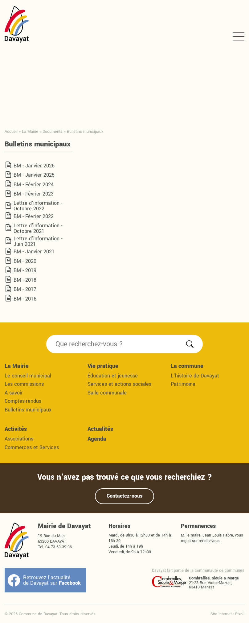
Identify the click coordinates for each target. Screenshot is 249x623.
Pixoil (239, 614)
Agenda (97, 439)
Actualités (100, 429)
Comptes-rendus (23, 401)
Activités (16, 429)
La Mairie (30, 131)
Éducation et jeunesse (113, 375)
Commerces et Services (32, 447)
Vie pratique (103, 366)
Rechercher (190, 344)
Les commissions (24, 384)
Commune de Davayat (17, 24)
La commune (187, 366)
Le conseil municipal (28, 375)
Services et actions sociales (119, 384)
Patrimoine (183, 384)
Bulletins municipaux (28, 409)
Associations (19, 438)
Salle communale (107, 392)
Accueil (11, 131)
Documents (53, 131)
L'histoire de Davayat (195, 375)
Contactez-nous (124, 495)
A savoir (14, 392)
